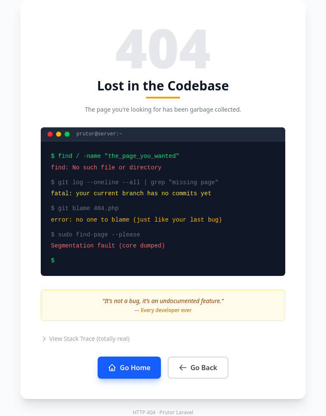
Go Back (198, 367)
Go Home (129, 367)
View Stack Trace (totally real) (85, 338)
